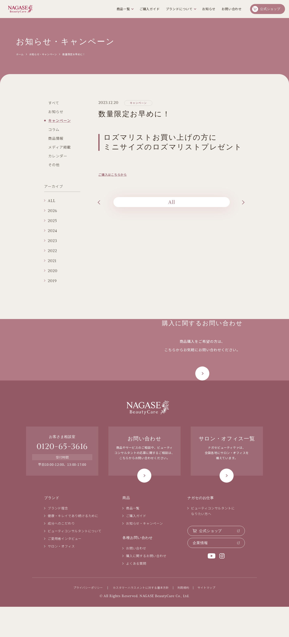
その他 (54, 164)
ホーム (20, 54)
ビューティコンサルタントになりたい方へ (213, 541)
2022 (52, 250)
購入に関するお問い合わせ (146, 586)
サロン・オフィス (61, 576)
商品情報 (55, 138)
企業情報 (200, 573)
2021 (52, 260)
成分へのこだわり (61, 553)
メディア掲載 (59, 147)
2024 (52, 230)
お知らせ (55, 111)
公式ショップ (270, 9)
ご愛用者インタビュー (64, 568)
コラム (53, 129)
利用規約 (183, 618)
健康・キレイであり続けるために (73, 545)
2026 (52, 210)
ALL (51, 200)
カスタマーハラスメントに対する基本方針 (141, 618)
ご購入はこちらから (112, 174)
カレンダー (57, 155)
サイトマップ (206, 618)
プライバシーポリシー (88, 618)
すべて (53, 102)
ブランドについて (179, 8)
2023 (52, 240)
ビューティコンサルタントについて (75, 561)
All (171, 202)
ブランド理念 (58, 538)
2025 (52, 220)
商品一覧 (123, 8)
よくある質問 (136, 593)
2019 (52, 280)
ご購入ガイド (149, 8)
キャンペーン (59, 120)
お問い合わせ (232, 8)
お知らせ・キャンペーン (43, 54)
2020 (52, 270)
